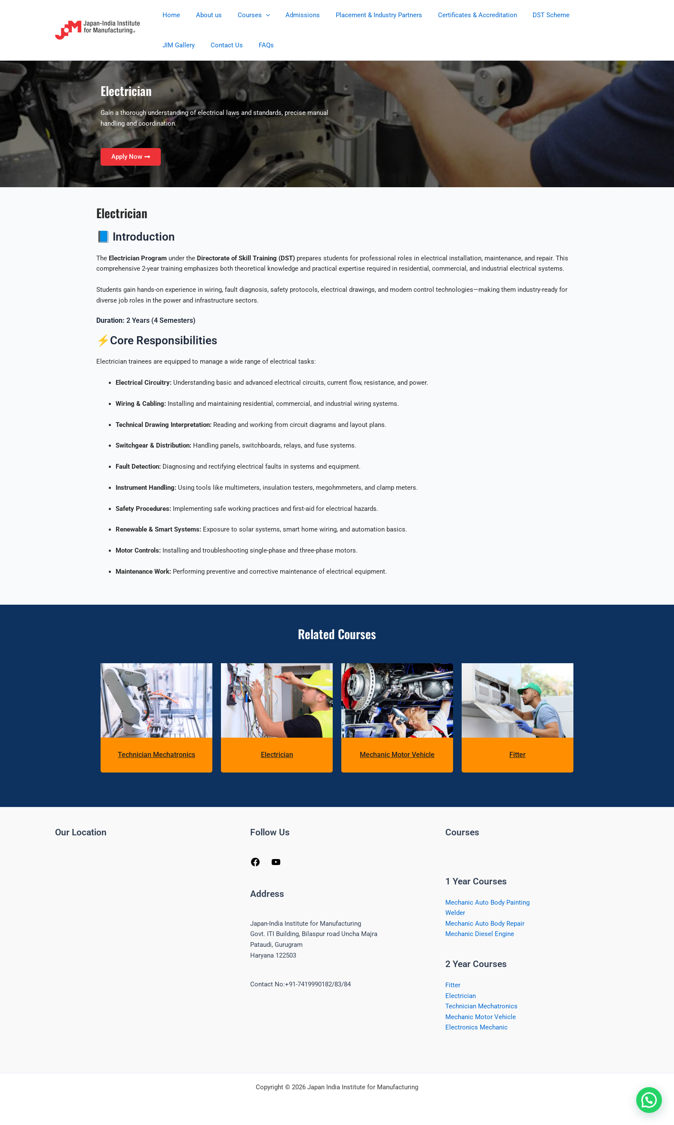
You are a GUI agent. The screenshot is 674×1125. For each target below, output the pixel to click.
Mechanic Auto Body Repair (484, 924)
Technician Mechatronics (156, 755)
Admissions (293, 15)
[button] (258, 15)
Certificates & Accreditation (461, 15)
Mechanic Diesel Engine (479, 934)
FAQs (213, 45)
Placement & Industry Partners (366, 15)
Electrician (277, 755)
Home (170, 15)
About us (205, 15)
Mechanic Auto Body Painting (487, 902)
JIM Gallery (580, 15)
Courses (246, 15)
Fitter (517, 755)
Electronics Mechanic (476, 1028)
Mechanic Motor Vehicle (397, 755)
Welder (455, 913)
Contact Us (177, 45)
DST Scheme (532, 15)
